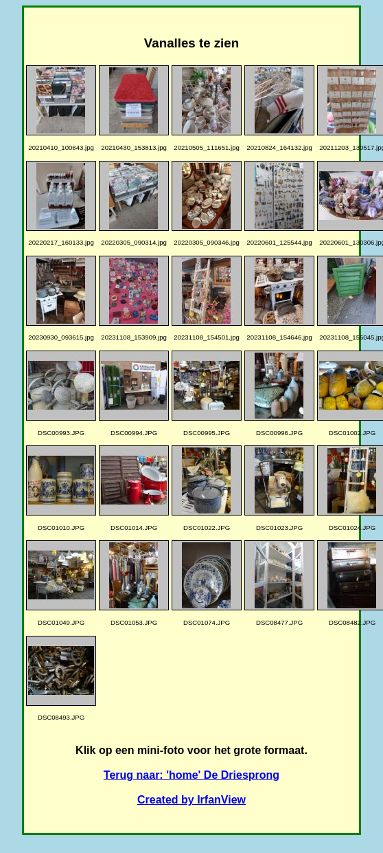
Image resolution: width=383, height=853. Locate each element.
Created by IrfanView (191, 800)
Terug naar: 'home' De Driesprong (191, 775)
